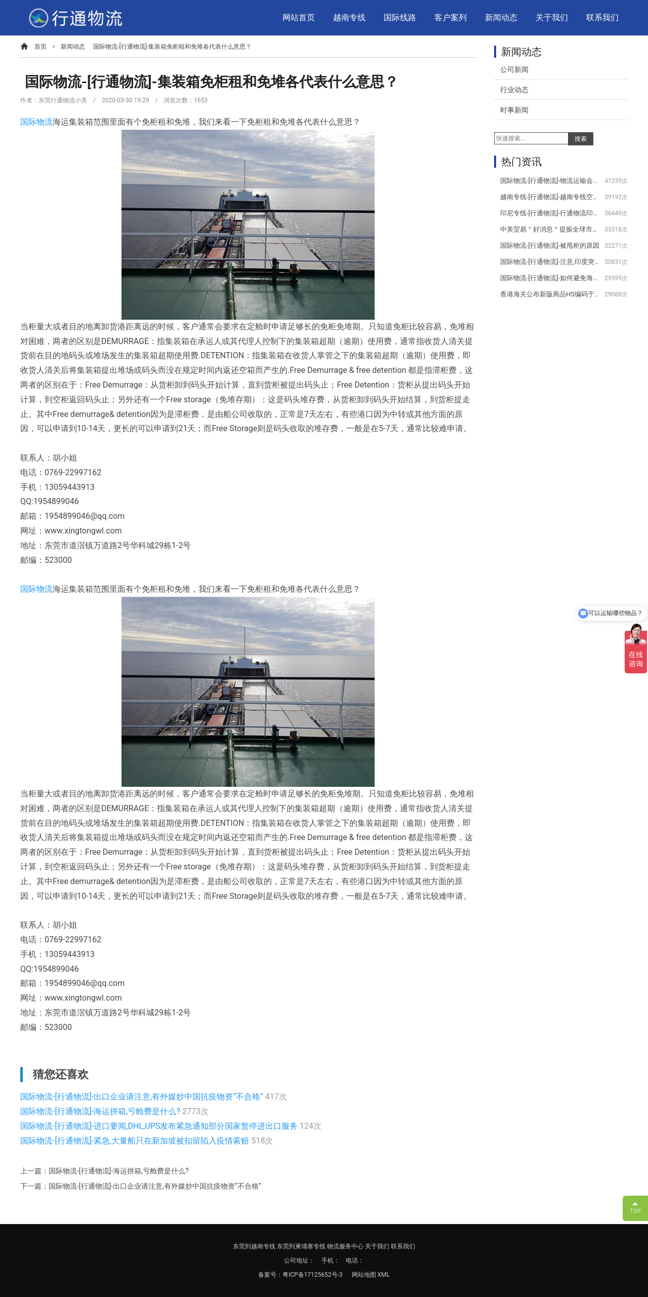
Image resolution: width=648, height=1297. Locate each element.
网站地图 (365, 1274)
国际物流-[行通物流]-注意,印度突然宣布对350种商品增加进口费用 (550, 261)
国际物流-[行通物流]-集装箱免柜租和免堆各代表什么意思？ (172, 46)
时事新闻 (514, 110)
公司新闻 (514, 69)
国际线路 (400, 17)
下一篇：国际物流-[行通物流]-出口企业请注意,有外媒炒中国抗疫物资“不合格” (140, 1186)
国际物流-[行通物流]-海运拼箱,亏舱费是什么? (101, 1111)
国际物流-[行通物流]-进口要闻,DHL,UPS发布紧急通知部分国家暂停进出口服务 (160, 1126)
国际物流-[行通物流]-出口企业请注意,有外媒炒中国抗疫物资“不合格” (142, 1096)
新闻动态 (501, 17)
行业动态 (514, 90)
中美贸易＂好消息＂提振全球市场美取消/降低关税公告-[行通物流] (550, 229)
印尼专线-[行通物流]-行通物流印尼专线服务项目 (550, 213)
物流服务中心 (345, 1246)
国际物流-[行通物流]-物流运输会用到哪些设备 (550, 180)
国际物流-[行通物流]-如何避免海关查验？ (550, 278)
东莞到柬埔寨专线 (301, 1246)
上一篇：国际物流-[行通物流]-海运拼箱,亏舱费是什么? (104, 1171)
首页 (40, 46)
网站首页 (298, 17)
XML (384, 1274)
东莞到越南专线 (254, 1246)
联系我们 (602, 17)
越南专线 (349, 17)
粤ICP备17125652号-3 (312, 1274)
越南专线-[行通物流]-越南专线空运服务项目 (550, 197)
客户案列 (450, 17)
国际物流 (36, 122)
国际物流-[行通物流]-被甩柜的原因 (549, 245)
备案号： (270, 1274)
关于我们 (552, 17)
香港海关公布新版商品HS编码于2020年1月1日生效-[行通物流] (550, 294)
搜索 (581, 138)
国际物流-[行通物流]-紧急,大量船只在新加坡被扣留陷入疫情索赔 (135, 1141)
